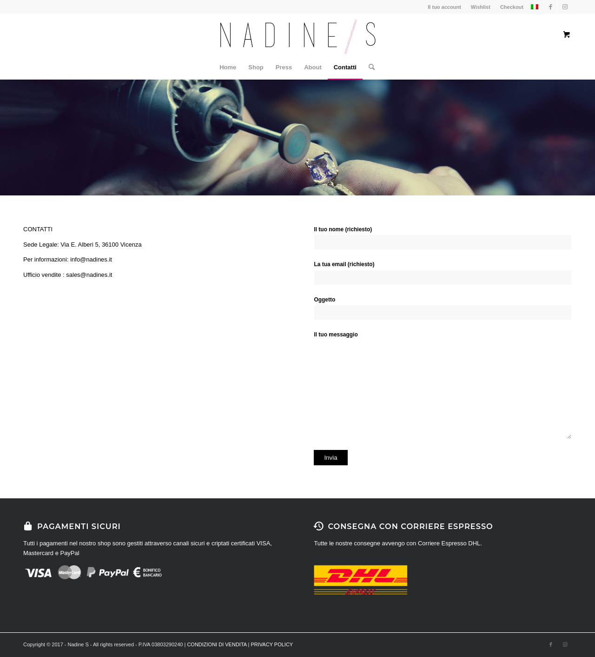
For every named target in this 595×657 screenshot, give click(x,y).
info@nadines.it (91, 259)
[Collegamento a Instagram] (565, 7)
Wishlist (480, 7)
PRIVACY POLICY (272, 644)
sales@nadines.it (89, 274)
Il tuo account (444, 7)
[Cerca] (369, 67)
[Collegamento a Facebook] (550, 7)
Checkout (511, 7)
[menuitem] (227, 67)
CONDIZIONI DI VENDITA (216, 644)
